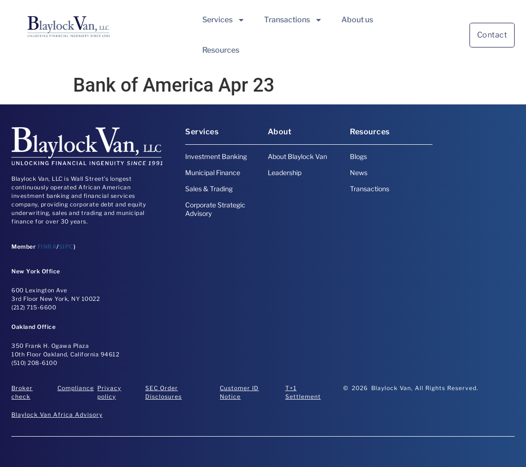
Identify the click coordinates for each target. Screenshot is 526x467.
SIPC (66, 246)
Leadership (284, 172)
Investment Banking (216, 156)
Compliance (75, 388)
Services (223, 19)
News (358, 172)
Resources (220, 50)
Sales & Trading (209, 189)
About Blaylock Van (297, 156)
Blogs (358, 156)
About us (357, 19)
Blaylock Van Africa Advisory (57, 414)
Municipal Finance (212, 172)
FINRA (47, 246)
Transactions (293, 19)
